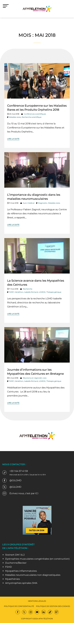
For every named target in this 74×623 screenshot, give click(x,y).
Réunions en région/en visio (35, 378)
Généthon (19, 292)
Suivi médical (28, 203)
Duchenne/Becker (15, 562)
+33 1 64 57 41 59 (18, 471)
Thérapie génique (53, 292)
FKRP (11, 292)
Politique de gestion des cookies (53, 606)
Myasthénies (12, 579)
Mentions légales (37, 601)
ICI (36, 493)
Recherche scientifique (31, 117)
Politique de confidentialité (19, 606)
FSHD (8, 566)
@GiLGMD (15, 487)
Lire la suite (13, 139)
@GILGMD (15, 480)
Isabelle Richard (31, 292)
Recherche (27, 289)
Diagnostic (42, 203)
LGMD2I (42, 292)
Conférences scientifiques (35, 114)
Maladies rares (15, 117)
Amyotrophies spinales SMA (21, 583)
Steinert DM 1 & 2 (15, 554)
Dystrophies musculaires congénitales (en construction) (37, 558)
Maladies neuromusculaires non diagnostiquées (32, 575)
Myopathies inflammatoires (21, 571)
